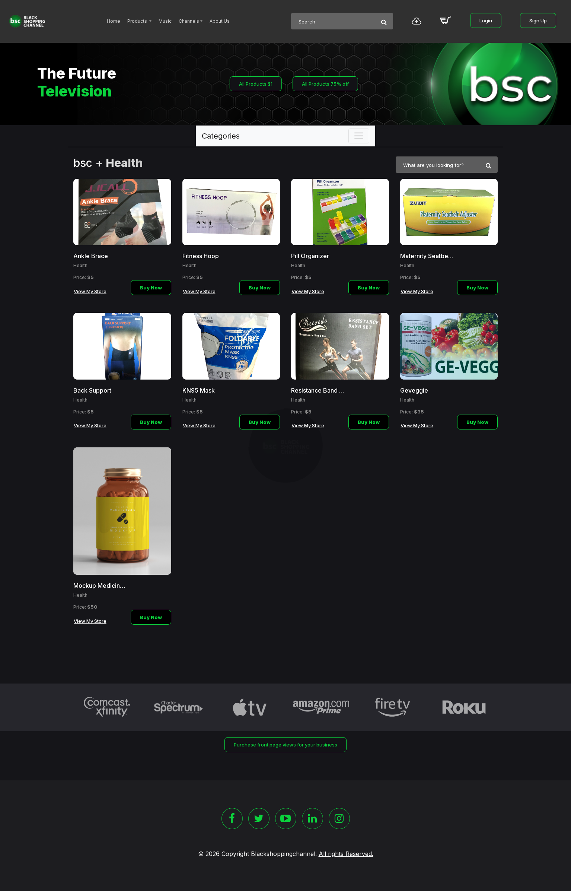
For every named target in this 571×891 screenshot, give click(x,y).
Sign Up (538, 20)
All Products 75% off (325, 84)
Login (485, 20)
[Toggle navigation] (358, 136)
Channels (189, 21)
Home (113, 21)
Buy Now (151, 288)
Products (137, 21)
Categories (221, 135)
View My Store (90, 291)
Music (165, 21)
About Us (220, 21)
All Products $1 (255, 84)
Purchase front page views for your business (285, 745)
